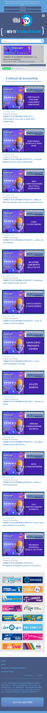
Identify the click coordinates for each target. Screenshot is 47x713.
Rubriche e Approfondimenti (13, 668)
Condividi (6, 68)
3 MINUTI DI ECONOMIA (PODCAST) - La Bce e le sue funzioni (23, 241)
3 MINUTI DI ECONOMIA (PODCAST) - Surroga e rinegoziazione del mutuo (23, 443)
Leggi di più (23, 7)
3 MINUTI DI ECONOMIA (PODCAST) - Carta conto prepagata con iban (21, 362)
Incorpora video (19, 68)
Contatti (39, 675)
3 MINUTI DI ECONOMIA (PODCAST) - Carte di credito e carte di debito (22, 322)
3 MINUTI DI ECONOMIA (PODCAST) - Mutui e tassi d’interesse (22, 483)
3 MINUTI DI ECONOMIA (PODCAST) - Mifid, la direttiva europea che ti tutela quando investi (23, 200)
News (3, 664)
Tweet (12, 68)
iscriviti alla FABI (22, 702)
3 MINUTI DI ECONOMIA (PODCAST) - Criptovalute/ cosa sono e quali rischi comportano (19, 119)
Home (3, 661)
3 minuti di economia (22, 64)
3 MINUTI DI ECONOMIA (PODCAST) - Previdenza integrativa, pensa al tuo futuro (22, 564)
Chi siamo (29, 675)
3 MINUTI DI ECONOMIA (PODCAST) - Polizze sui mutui (23, 402)
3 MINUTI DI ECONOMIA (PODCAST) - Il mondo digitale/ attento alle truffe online (22, 160)
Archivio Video (7, 672)
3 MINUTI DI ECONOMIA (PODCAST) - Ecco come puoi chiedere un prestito (23, 523)
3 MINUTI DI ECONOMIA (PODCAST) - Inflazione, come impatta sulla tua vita (23, 281)
